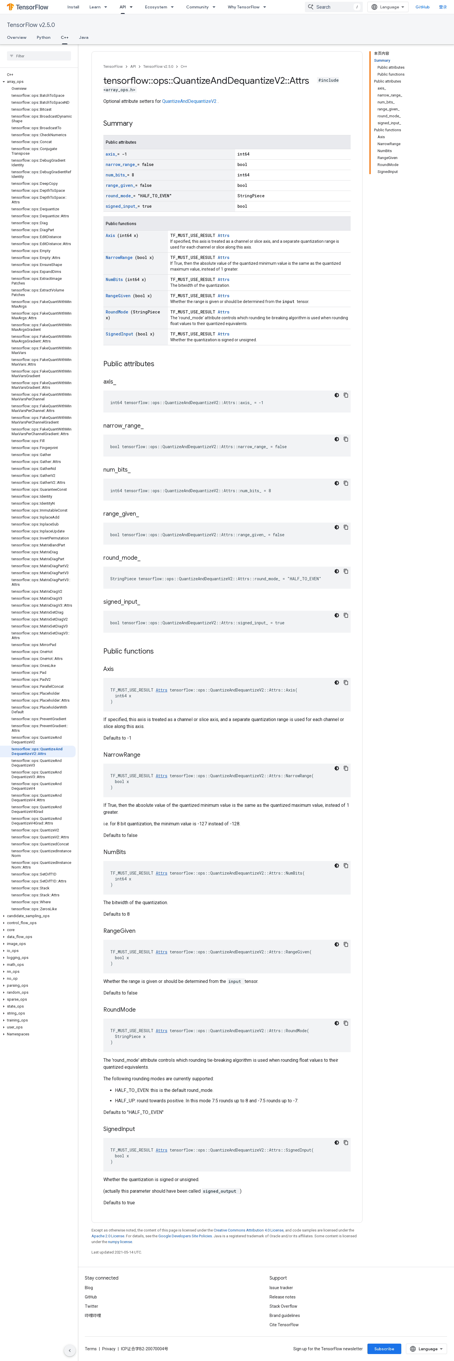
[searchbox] (39, 56)
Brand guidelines (285, 1315)
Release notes (283, 1297)
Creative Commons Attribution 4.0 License (248, 1230)
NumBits (115, 279)
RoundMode (118, 312)
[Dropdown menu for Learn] (107, 7)
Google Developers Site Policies (185, 1236)
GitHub (422, 7)
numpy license (120, 1242)
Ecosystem (156, 7)
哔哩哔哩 (93, 1315)
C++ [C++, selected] (65, 37)
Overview (16, 37)
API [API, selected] (123, 7)
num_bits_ (116, 175)
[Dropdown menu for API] (133, 7)
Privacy (109, 1349)
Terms (91, 1349)
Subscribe (384, 1348)
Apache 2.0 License (107, 1236)
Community (197, 7)
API (133, 66)
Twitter (91, 1306)
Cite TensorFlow (284, 1324)
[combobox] (334, 7)
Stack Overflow (283, 1306)
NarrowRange (120, 257)
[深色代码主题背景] (336, 395)
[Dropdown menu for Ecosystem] (174, 7)
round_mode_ (119, 195)
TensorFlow (113, 66)
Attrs (223, 235)
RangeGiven (119, 295)
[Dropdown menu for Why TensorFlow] (266, 7)
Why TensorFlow (243, 7)
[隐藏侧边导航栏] (70, 1350)
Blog (89, 1287)
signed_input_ (122, 206)
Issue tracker (281, 1287)
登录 (443, 7)
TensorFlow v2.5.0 (31, 25)
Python (43, 37)
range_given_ (120, 185)
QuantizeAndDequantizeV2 (190, 101)
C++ (184, 66)
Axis (111, 235)
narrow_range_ (121, 164)
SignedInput (121, 334)
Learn (94, 7)
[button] (38, 81)
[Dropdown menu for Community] (216, 7)
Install (73, 7)
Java (83, 37)
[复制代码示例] (346, 395)
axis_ (111, 154)
